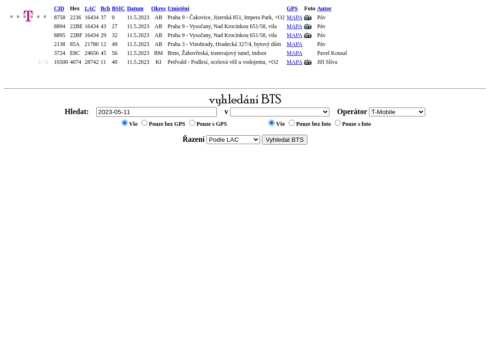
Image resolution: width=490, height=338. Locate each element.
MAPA (295, 17)
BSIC (118, 8)
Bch (105, 8)
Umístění (178, 8)
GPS (292, 8)
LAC (89, 8)
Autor (324, 8)
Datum (135, 8)
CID (59, 8)
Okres (158, 8)
